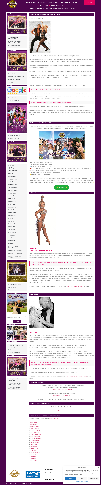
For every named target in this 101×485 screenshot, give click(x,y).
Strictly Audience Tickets (14, 284)
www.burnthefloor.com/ (61, 411)
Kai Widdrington (12, 201)
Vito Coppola (11, 229)
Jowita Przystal (12, 193)
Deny (82, 478)
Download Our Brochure (14, 135)
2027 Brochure (65, 2)
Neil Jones (11, 221)
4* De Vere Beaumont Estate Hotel (15, 348)
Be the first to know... (13, 293)
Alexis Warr (11, 165)
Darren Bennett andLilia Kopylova (13, 247)
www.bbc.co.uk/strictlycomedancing (62, 389)
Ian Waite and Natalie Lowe (15, 250)
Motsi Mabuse (11, 240)
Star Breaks (11, 13)
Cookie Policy (77, 481)
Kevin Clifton (34, 448)
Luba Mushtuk (12, 210)
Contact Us (48, 473)
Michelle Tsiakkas (12, 212)
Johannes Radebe (13, 190)
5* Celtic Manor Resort (14, 352)
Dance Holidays (12, 287)
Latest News (11, 261)
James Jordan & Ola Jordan (15, 253)
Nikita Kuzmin (11, 224)
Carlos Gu (10, 173)
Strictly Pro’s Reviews (13, 100)
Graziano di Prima (36, 434)
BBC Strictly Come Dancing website (77, 376)
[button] (98, 467)
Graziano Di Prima (13, 184)
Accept (70, 478)
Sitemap (47, 476)
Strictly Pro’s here (54, 418)
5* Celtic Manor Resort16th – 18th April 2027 (14, 46)
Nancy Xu (10, 218)
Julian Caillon (11, 196)
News (9, 290)
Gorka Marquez (12, 182)
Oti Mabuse (11, 243)
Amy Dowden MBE (13, 170)
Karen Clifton (34, 444)
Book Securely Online (13, 138)
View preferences (93, 478)
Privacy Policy (49, 479)
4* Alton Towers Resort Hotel (15, 345)
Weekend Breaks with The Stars (36, 2)
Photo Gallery (11, 324)
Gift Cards (10, 82)
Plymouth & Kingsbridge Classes (16, 73)
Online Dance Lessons (14, 79)
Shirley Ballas (11, 235)
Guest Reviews (12, 97)
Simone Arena (12, 226)
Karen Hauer (11, 198)
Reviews (10, 85)
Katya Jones (11, 204)
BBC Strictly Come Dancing (74, 286)
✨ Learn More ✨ (61, 187)
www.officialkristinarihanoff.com (61, 395)
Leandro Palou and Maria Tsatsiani (14, 257)
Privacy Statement (84, 481)
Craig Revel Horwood (13, 238)
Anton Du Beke (12, 232)
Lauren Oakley (12, 207)
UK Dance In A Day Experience (16, 76)
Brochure (10, 104)
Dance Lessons (54, 2)
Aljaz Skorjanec (12, 168)
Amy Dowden (34, 424)
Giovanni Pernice (12, 179)
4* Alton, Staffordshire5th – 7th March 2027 (13, 38)
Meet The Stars (12, 141)
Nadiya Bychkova (12, 215)
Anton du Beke (34, 426)
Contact (74, 2)
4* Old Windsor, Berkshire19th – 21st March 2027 (14, 42)
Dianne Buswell (12, 176)
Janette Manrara (12, 187)
